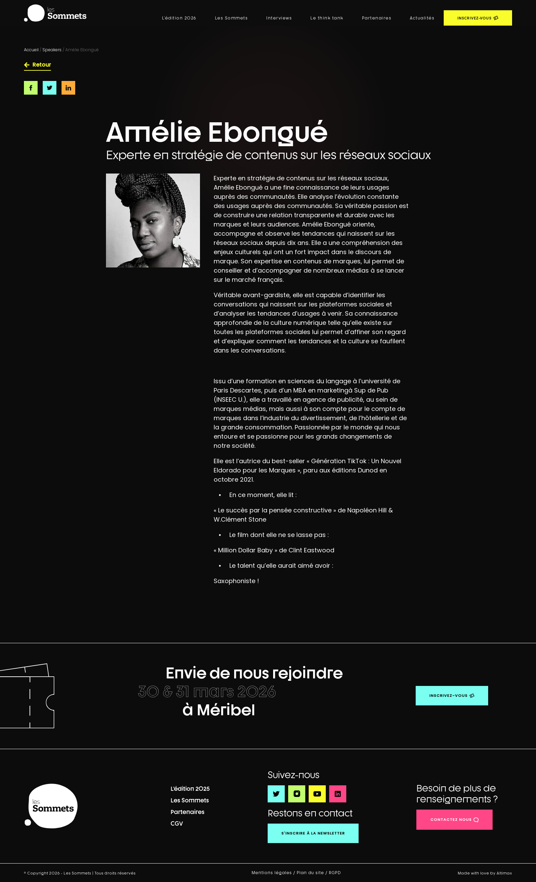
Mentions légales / (274, 872)
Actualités (422, 18)
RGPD (335, 872)
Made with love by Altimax (485, 873)
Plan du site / (313, 872)
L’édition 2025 (190, 788)
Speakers (52, 50)
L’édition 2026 (179, 18)
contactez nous (451, 819)
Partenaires (377, 18)
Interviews (279, 18)
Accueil (31, 50)
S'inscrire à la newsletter (313, 833)
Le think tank (327, 18)
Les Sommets (231, 18)
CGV (177, 823)
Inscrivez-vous (448, 695)
